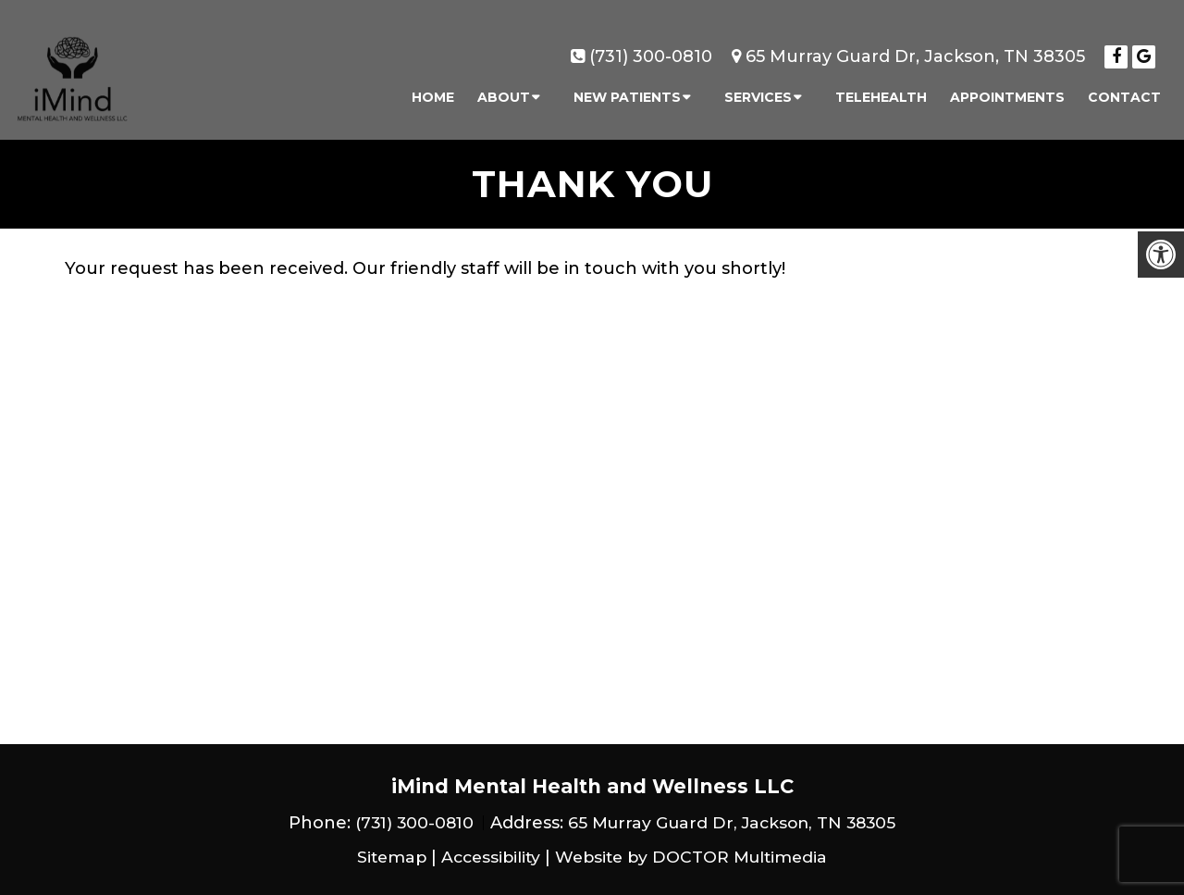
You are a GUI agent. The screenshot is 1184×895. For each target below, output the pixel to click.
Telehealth (881, 89)
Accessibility (487, 857)
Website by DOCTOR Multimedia (694, 857)
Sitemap (385, 857)
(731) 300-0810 (650, 48)
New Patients (627, 89)
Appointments (1007, 89)
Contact (1124, 89)
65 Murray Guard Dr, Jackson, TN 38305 (915, 48)
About (503, 89)
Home (433, 89)
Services (758, 89)
